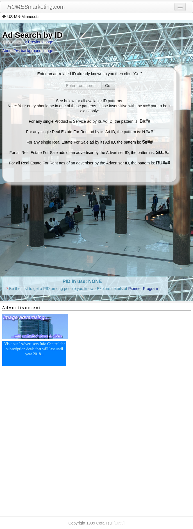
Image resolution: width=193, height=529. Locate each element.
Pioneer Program (143, 288)
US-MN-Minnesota (23, 16)
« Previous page (39, 42)
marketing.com (36, 7)
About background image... (29, 50)
